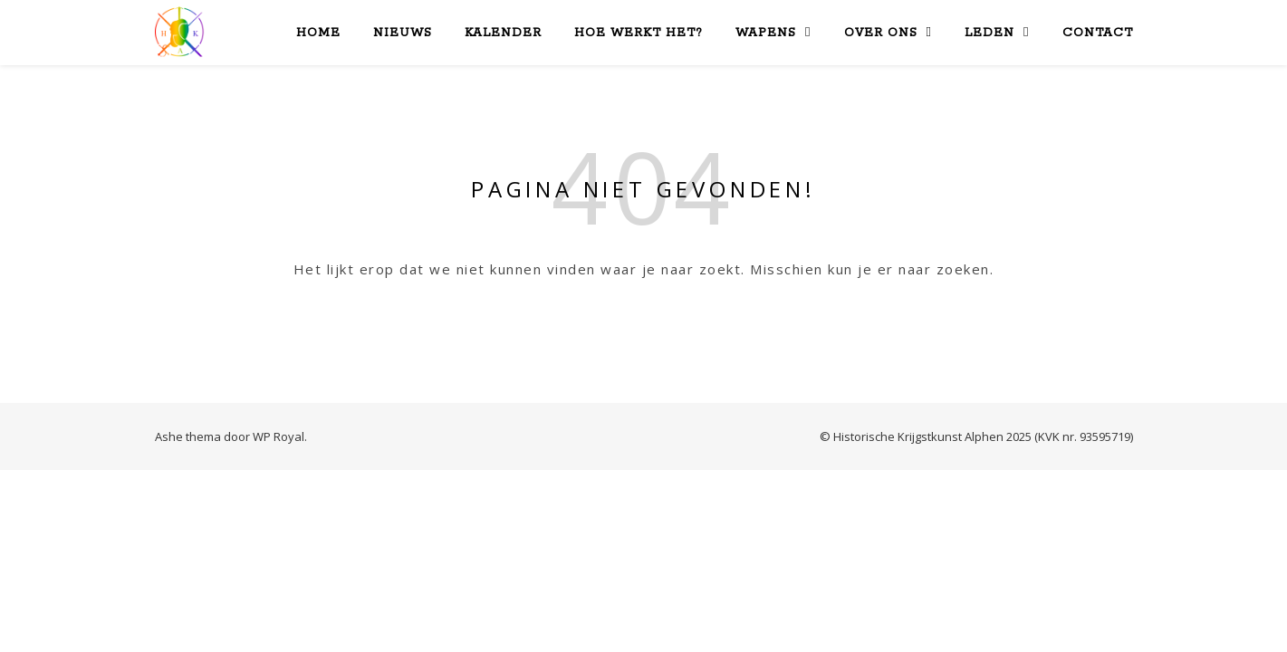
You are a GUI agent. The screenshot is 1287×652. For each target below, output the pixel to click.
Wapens (765, 33)
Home (318, 33)
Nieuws (402, 33)
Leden (989, 33)
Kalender (503, 33)
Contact (1097, 33)
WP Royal (278, 436)
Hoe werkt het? (638, 33)
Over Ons (880, 33)
